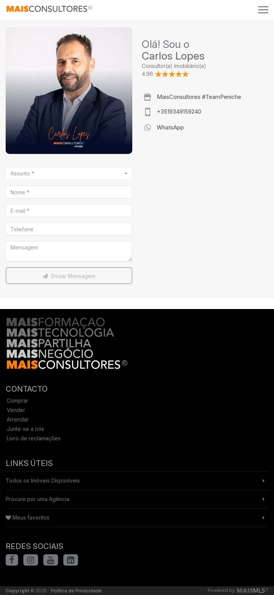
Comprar (17, 400)
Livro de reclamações (34, 438)
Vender (16, 410)
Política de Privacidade (76, 590)
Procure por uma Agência (37, 499)
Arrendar (18, 419)
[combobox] (69, 173)
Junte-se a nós (25, 429)
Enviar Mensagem (69, 276)
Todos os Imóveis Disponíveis (43, 480)
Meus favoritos (27, 517)
